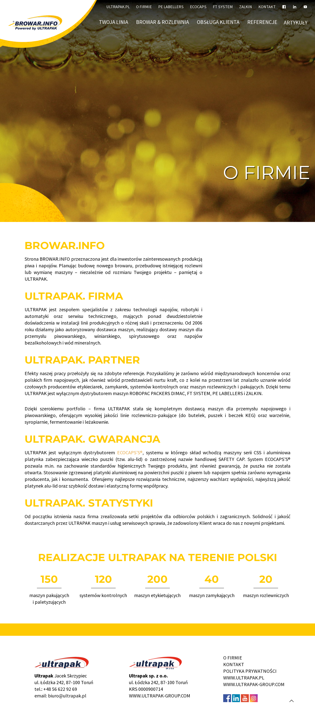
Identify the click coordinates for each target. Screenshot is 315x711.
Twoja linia (114, 21)
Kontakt (267, 6)
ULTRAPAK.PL (118, 6)
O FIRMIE (232, 658)
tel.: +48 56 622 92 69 (55, 689)
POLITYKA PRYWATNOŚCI (250, 671)
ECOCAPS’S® (129, 452)
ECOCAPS (198, 6)
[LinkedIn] (295, 5)
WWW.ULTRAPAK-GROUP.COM (159, 696)
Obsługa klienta (219, 21)
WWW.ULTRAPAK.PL (243, 678)
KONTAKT (233, 664)
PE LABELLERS (171, 6)
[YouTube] (305, 5)
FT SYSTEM (223, 6)
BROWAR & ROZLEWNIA (163, 21)
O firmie (144, 6)
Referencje (262, 21)
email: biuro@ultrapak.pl (60, 696)
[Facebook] (284, 5)
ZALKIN (245, 6)
